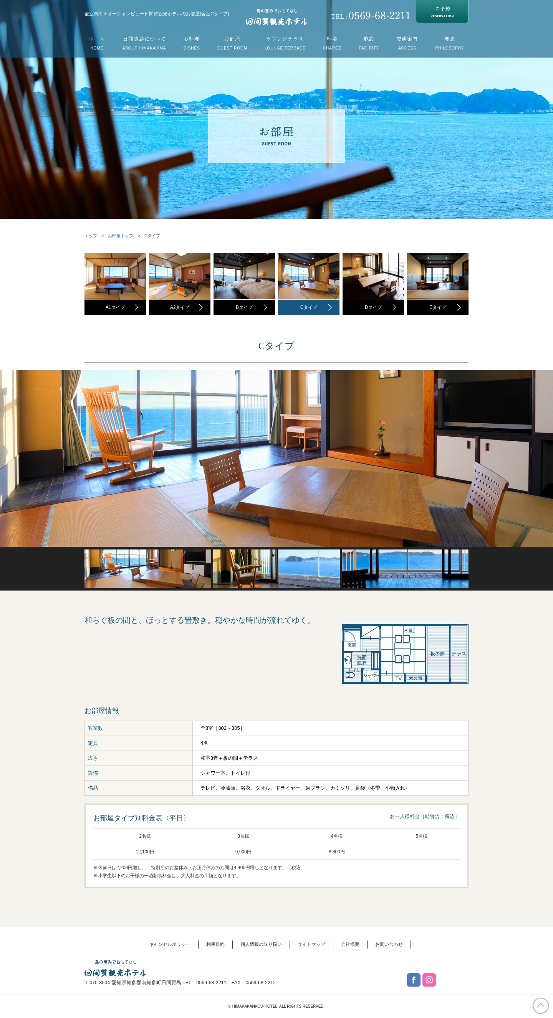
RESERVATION (442, 11)
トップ (90, 235)
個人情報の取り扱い (261, 944)
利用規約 (215, 944)
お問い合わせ (389, 944)
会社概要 (350, 944)
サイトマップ (311, 944)
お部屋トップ (120, 235)
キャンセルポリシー (169, 944)
